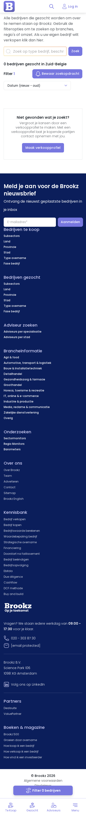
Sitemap (10, 493)
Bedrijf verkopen (15, 519)
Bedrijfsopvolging (16, 565)
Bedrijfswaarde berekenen (22, 531)
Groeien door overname (20, 740)
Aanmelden (70, 222)
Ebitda (8, 571)
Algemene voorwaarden (43, 781)
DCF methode (13, 588)
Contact (9, 487)
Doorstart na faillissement (22, 554)
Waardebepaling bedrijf (20, 536)
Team (8, 476)
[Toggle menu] (75, 807)
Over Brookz (12, 470)
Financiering (12, 548)
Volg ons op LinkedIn (28, 684)
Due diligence (13, 577)
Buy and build (13, 594)
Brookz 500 (11, 734)
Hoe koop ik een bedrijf (19, 746)
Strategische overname (20, 542)
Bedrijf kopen (13, 525)
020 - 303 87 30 (23, 638)
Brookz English (14, 499)
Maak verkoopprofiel (43, 147)
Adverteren (11, 481)
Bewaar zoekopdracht (57, 74)
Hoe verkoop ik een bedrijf (21, 751)
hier (39, 40)
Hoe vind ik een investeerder (23, 757)
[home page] (9, 6)
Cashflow (10, 582)
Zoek (75, 51)
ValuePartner (12, 714)
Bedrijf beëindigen (16, 559)
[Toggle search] (51, 6)
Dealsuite (10, 708)
